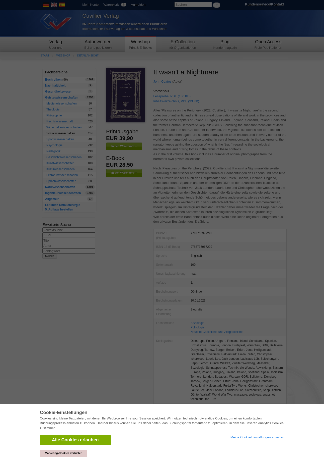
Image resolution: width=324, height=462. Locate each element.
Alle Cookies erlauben (75, 439)
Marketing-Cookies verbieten (63, 453)
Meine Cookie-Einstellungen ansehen (257, 437)
